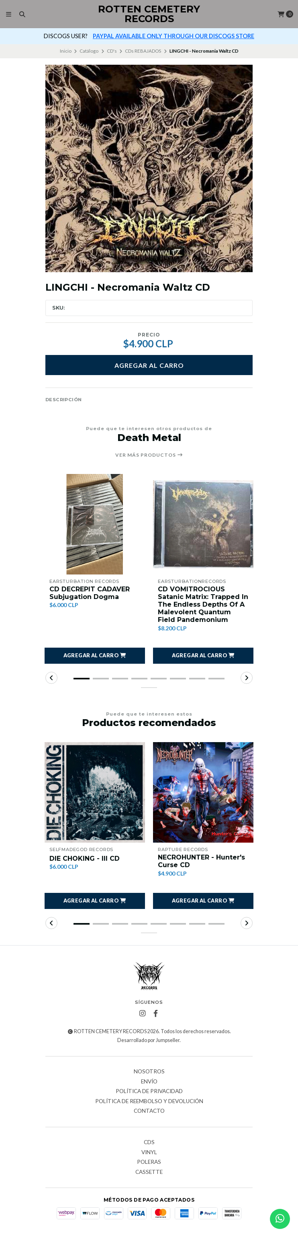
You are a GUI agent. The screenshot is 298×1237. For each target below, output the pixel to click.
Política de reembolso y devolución (149, 1101)
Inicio (65, 50)
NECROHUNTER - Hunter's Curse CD (201, 861)
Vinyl (149, 1152)
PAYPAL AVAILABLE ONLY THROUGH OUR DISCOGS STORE (173, 36)
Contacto (149, 1111)
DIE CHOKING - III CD (84, 858)
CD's (112, 50)
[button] (95, 656)
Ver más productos (149, 455)
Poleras (149, 1162)
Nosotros (149, 1072)
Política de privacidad (149, 1091)
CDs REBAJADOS (143, 50)
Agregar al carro (149, 365)
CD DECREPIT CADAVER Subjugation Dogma (89, 593)
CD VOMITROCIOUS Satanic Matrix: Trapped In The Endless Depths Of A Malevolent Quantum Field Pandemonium (203, 604)
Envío (149, 1082)
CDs (149, 1142)
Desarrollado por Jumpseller (148, 1040)
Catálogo (89, 50)
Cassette (149, 1172)
